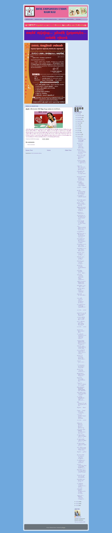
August (78, 123)
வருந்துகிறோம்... (81, 231)
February (79, 134)
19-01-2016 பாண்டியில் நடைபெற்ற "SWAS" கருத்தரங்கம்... (80, 277)
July (78, 124)
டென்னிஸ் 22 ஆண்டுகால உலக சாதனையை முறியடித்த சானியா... (81, 336)
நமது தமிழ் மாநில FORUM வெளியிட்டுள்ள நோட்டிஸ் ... (81, 431)
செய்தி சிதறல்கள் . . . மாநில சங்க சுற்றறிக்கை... (81, 461)
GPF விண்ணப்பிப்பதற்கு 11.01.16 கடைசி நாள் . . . (81, 404)
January (79, 136)
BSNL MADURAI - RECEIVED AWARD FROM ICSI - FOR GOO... (81, 389)
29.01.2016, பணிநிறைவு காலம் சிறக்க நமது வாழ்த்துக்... (81, 183)
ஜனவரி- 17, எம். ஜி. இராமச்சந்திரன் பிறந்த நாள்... (81, 314)
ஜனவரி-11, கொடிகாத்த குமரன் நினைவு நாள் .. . (81, 379)
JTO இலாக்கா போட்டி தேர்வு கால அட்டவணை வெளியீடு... (81, 151)
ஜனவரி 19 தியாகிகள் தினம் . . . (81, 295)
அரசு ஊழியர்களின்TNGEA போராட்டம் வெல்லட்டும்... (81, 228)
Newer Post (29, 150)
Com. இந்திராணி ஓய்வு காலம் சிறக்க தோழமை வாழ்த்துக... (81, 240)
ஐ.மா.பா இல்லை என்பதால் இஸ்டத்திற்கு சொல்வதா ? (81, 323)
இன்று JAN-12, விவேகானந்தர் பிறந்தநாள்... (81, 374)
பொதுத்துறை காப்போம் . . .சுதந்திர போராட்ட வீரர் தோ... (81, 485)
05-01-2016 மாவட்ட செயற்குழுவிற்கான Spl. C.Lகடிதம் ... (81, 471)
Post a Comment (31, 144)
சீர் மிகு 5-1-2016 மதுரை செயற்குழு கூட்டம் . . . (81, 444)
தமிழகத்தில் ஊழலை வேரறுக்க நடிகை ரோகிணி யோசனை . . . (81, 491)
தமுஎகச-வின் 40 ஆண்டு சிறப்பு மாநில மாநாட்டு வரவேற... (81, 352)
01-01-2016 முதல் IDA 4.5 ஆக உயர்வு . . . (81, 480)
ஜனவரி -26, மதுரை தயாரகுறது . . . (81, 200)
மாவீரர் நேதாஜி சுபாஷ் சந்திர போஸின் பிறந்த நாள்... (81, 222)
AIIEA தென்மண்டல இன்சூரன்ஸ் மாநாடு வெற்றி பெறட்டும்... (81, 235)
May (78, 128)
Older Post (68, 150)
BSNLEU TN (62, 19)
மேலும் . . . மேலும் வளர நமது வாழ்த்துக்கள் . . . (81, 411)
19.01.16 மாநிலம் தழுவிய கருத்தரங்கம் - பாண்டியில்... (81, 290)
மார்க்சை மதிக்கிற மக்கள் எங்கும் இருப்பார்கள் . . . (81, 318)
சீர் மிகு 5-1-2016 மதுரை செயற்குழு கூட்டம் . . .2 (81, 436)
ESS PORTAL (70, 19)
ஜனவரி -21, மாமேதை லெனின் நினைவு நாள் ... (81, 267)
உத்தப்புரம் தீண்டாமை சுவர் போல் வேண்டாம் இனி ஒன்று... (81, 167)
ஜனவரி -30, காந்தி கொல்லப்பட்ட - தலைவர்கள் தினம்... (81, 157)
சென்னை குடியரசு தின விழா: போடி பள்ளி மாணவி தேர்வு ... (81, 217)
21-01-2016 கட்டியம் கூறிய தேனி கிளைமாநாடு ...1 (81, 245)
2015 (77, 501)
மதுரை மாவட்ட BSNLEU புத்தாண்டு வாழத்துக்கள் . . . (81, 497)
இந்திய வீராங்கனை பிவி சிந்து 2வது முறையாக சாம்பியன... (81, 209)
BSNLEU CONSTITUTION (50, 19)
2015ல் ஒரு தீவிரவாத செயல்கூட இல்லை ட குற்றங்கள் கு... (81, 425)
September (79, 121)
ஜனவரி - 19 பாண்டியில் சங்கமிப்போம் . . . (81, 370)
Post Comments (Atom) (37, 153)
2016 (77, 113)
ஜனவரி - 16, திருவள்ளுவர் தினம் (80, 331)
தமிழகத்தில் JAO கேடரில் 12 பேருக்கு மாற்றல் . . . (81, 173)
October (79, 119)
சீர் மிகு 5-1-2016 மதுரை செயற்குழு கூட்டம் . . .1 (81, 440)
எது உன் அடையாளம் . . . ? (81, 362)
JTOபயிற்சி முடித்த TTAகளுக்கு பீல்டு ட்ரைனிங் (81, 393)
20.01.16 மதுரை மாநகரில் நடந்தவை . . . (80, 262)
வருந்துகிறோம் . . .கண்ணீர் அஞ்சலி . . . (81, 196)
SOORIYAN (78, 516)
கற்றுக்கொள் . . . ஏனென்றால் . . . (81, 213)
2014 (77, 503)
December (79, 115)
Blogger (63, 527)
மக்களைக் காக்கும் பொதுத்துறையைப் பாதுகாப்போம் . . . (81, 162)
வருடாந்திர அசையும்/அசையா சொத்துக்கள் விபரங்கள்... (80, 300)
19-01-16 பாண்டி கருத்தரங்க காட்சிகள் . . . (80, 258)
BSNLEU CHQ (38, 19)
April (78, 130)
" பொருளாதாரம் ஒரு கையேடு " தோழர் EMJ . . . (81, 366)
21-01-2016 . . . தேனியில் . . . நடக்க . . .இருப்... (81, 271)
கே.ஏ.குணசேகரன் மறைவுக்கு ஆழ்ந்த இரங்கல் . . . (81, 306)
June (78, 126)
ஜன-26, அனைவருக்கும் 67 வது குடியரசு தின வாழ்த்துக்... (81, 192)
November (79, 117)
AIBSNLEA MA (29, 19)
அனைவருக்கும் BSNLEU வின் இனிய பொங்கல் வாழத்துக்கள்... (81, 342)
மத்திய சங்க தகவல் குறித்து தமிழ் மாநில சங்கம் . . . (81, 282)
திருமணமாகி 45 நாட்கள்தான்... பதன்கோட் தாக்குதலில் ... (80, 456)
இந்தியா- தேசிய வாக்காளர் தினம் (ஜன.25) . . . (81, 204)
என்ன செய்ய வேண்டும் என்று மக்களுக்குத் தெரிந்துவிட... (81, 139)
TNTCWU (78, 19)
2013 (77, 505)
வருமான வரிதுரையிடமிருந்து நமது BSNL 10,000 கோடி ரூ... (81, 466)
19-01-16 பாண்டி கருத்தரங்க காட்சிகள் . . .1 (80, 253)
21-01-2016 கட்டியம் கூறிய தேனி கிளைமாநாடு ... (81, 249)
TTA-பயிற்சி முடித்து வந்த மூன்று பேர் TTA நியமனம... (81, 448)
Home (49, 150)
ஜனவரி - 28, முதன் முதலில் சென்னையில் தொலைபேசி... (81, 178)
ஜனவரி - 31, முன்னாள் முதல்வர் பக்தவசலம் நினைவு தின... (81, 145)
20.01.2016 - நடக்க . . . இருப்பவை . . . (81, 286)
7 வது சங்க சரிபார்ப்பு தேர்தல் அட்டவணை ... (81, 384)
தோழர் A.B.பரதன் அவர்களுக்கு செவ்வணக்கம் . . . (81, 476)
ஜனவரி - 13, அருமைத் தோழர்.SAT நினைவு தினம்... (81, 357)
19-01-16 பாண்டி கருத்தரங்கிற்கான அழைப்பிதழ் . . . (81, 347)
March (78, 132)
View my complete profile (80, 521)
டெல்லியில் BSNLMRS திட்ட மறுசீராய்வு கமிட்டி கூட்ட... (81, 398)
